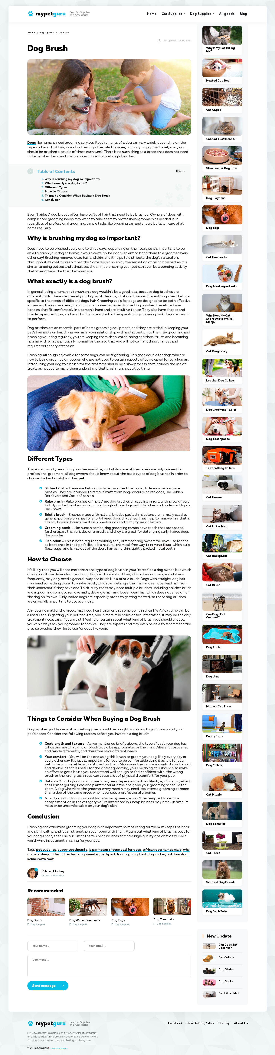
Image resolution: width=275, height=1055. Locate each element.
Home (150, 14)
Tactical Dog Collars (220, 468)
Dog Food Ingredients (221, 286)
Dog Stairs (226, 969)
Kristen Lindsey (53, 871)
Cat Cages (213, 109)
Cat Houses (214, 497)
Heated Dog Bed (218, 80)
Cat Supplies (170, 14)
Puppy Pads (214, 736)
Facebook (175, 1023)
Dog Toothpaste (218, 439)
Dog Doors (34, 919)
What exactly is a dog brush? (66, 183)
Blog (243, 14)
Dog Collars (214, 765)
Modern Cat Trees (219, 706)
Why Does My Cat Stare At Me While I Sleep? (219, 318)
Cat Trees (213, 853)
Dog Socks (225, 981)
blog (134, 854)
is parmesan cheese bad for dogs (115, 849)
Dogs (31, 142)
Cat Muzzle (214, 794)
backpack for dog (115, 854)
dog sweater (88, 854)
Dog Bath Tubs (216, 911)
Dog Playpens (215, 198)
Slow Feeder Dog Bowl (221, 168)
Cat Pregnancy (216, 351)
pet (81, 478)
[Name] (52, 945)
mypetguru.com (59, 1048)
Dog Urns (212, 676)
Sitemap (224, 1023)
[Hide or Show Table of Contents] (180, 171)
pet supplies (46, 849)
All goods (226, 14)
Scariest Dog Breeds (220, 882)
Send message (44, 985)
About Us (241, 1023)
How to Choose (56, 191)
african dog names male (162, 849)
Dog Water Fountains (84, 919)
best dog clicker (152, 854)
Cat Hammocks (216, 257)
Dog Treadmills (164, 919)
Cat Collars (226, 957)
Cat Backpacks (216, 556)
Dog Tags (118, 919)
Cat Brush (213, 585)
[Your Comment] (109, 965)
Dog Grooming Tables (221, 409)
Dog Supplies (200, 14)
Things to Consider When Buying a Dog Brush (78, 195)
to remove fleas (158, 544)
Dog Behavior (215, 823)
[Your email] (109, 945)
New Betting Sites (200, 1023)
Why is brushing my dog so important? (72, 179)
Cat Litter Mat (216, 526)
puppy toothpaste (72, 849)
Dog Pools (213, 647)
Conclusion (53, 199)
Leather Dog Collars (220, 380)
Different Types (56, 187)
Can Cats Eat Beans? (221, 139)
